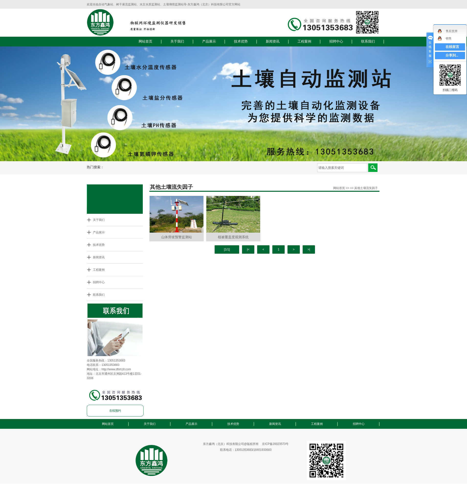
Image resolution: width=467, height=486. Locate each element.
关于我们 (177, 41)
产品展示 (209, 41)
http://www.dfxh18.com (116, 369)
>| (309, 249)
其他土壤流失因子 (366, 188)
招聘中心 (336, 41)
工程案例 (304, 41)
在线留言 (452, 47)
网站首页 (145, 41)
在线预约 (115, 410)
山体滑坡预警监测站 (176, 237)
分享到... (451, 55)
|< (248, 249)
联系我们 (368, 41)
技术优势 (241, 41)
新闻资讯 (272, 41)
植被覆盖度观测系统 (233, 237)
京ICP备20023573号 (275, 444)
